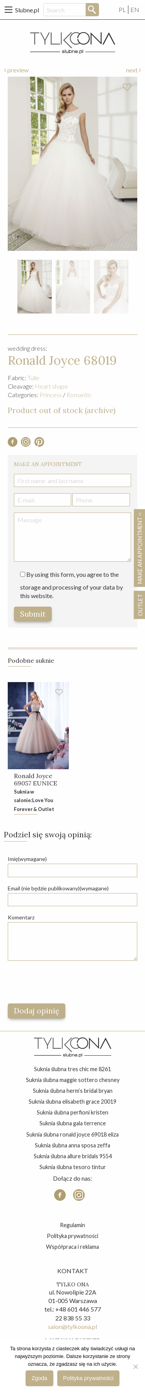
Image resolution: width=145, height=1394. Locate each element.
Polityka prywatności (72, 1236)
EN (134, 9)
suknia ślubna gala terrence (72, 1123)
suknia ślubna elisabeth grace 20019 (72, 1101)
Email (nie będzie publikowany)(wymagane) (58, 888)
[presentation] (66, 982)
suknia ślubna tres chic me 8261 (72, 1069)
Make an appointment (139, 548)
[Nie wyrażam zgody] (135, 1366)
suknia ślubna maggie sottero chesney (72, 1080)
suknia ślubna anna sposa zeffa (72, 1145)
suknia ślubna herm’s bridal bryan (73, 1090)
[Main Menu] (8, 10)
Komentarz (21, 917)
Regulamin (72, 1225)
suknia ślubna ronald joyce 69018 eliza (72, 1134)
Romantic (79, 394)
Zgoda (40, 1378)
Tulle (33, 377)
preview (16, 70)
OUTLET (139, 605)
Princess (50, 394)
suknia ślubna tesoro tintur (72, 1167)
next (133, 70)
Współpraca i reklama (72, 1246)
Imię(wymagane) (27, 859)
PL (122, 9)
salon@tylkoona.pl (72, 1326)
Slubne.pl (27, 10)
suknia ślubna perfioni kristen (72, 1112)
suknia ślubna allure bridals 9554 (73, 1156)
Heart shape (51, 386)
